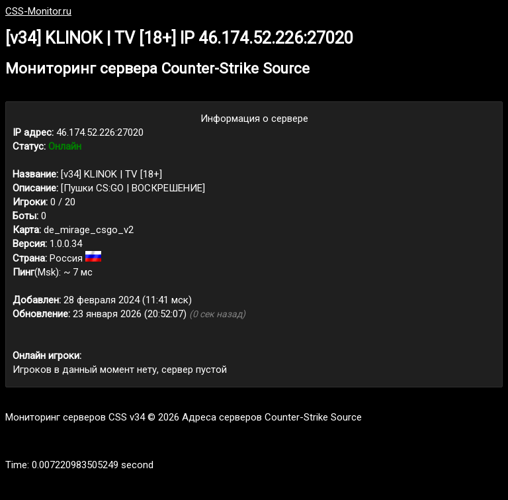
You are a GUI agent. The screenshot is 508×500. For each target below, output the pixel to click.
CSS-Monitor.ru (38, 11)
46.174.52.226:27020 (100, 132)
